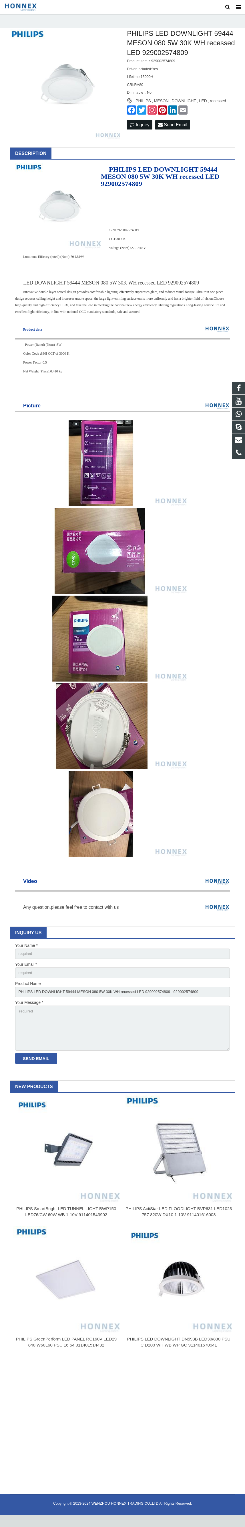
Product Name (28, 991)
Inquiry (139, 131)
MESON (161, 107)
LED (203, 107)
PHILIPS (143, 107)
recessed (218, 107)
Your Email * (26, 971)
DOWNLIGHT (184, 107)
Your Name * (26, 952)
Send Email (172, 131)
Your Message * (29, 1011)
